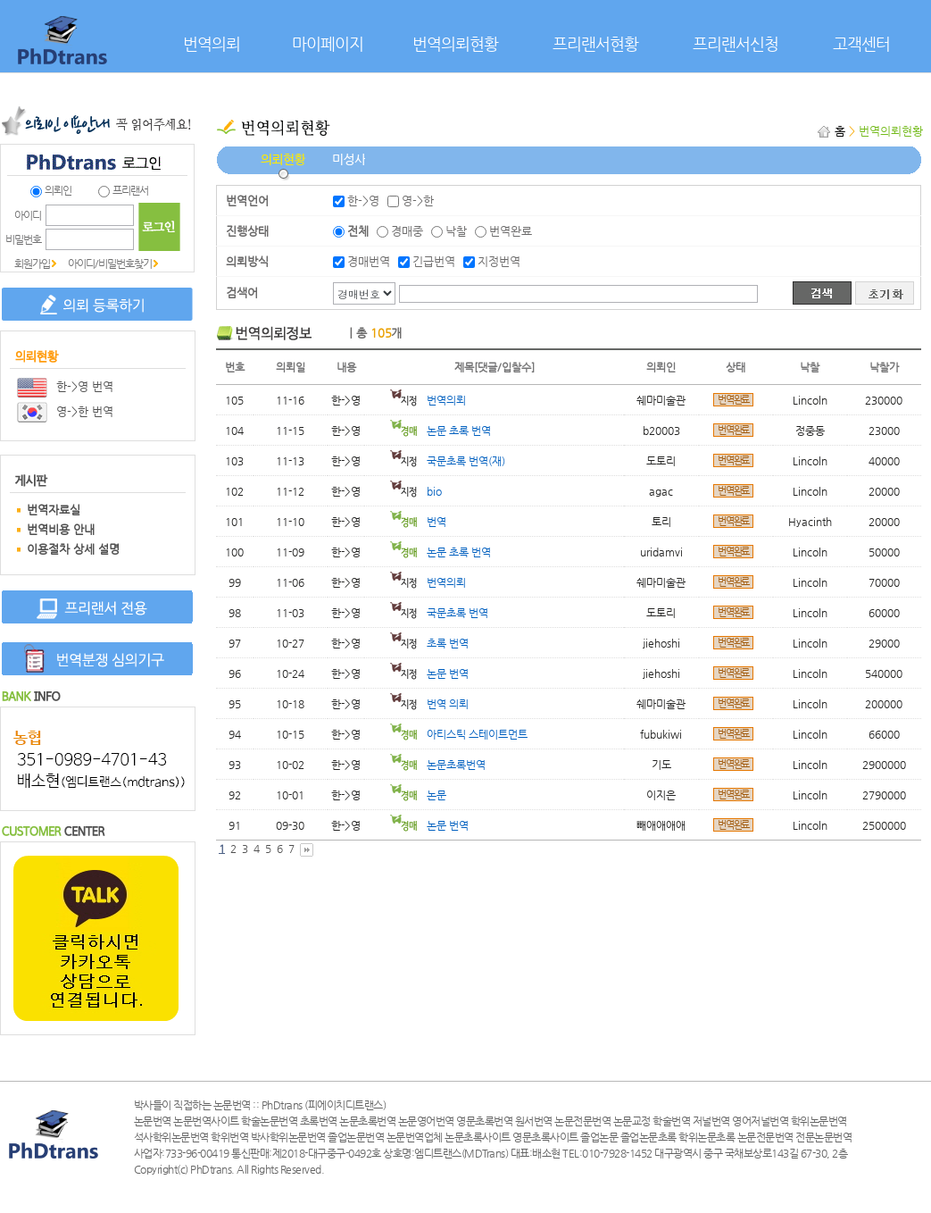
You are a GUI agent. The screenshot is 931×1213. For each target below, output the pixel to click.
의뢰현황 (283, 170)
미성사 (348, 170)
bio (416, 491)
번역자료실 (53, 509)
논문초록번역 (438, 764)
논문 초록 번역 (440, 430)
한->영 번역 (65, 386)
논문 (418, 795)
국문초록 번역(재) (447, 461)
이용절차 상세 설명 (73, 549)
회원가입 (32, 263)
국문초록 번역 (439, 612)
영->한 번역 (65, 411)
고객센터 (861, 43)
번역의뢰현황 (455, 43)
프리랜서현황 (595, 43)
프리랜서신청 (735, 43)
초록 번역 (429, 643)
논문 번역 (429, 673)
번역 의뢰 (429, 704)
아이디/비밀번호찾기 (110, 263)
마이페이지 (327, 43)
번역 (418, 521)
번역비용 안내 (61, 529)
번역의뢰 (211, 43)
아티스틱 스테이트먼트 (459, 734)
